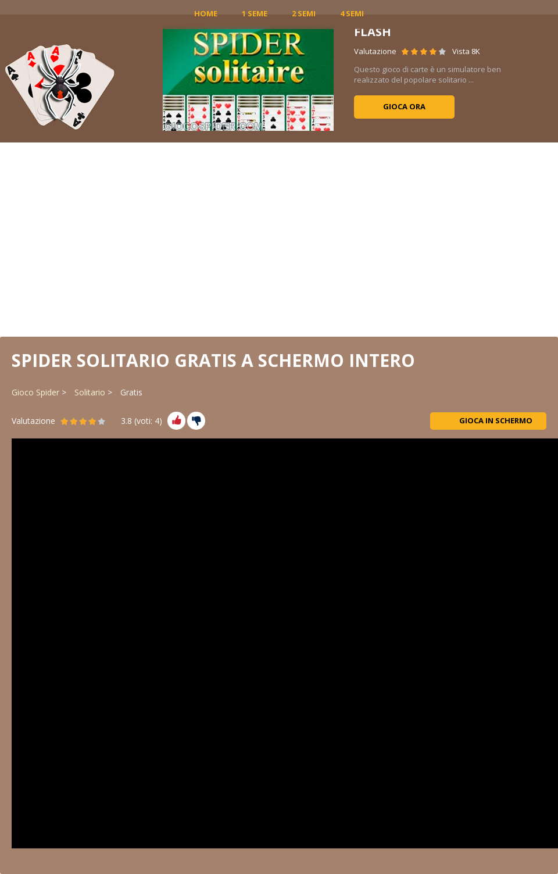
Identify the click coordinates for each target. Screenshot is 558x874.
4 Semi (352, 13)
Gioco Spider (35, 392)
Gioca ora (404, 106)
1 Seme (254, 13)
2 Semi (304, 13)
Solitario (89, 392)
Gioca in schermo (488, 420)
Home (205, 13)
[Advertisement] (279, 238)
